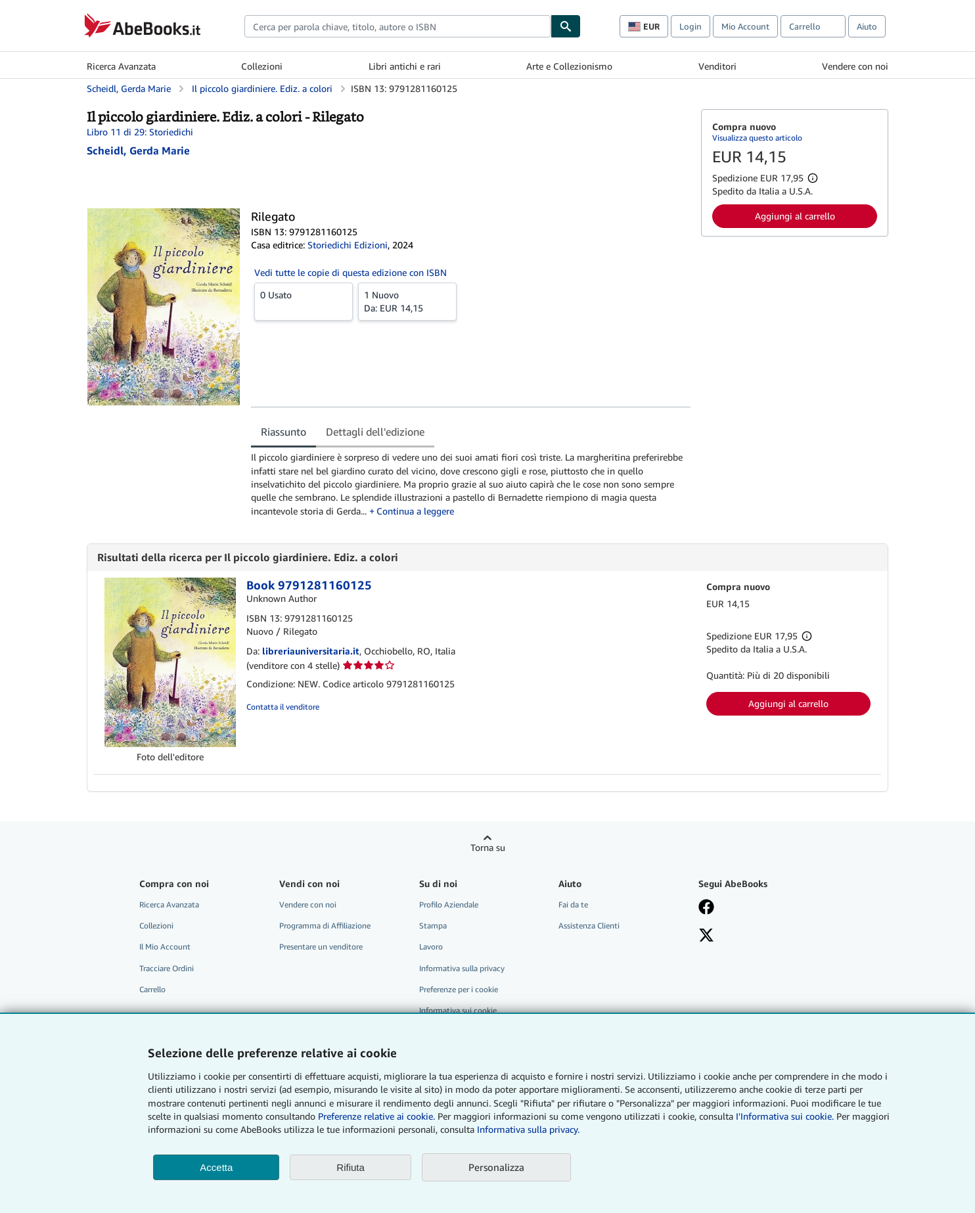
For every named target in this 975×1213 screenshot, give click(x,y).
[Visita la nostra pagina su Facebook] (706, 908)
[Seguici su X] (706, 936)
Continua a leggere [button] (415, 510)
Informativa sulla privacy (462, 968)
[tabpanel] (471, 484)
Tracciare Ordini (166, 968)
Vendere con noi (855, 66)
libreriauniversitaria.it (310, 650)
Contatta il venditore (282, 707)
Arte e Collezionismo (569, 66)
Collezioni (262, 66)
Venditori (717, 66)
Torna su (487, 847)
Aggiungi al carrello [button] (795, 215)
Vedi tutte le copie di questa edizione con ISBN (350, 272)
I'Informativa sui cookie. (785, 1116)
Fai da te (573, 904)
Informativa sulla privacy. (528, 1129)
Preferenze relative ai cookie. (376, 1116)
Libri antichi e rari (405, 66)
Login (690, 26)
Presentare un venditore (321, 946)
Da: (407, 300)
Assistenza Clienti (589, 925)
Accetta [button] (216, 1167)
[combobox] (397, 26)
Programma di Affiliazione (325, 925)
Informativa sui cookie (458, 1010)
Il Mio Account (165, 946)
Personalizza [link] (496, 1167)
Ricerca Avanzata (121, 66)
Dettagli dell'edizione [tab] (375, 431)
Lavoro (431, 946)
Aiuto (867, 26)
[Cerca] (565, 26)
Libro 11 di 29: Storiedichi (140, 131)
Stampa (433, 925)
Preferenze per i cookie (458, 989)
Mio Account (745, 26)
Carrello (152, 989)
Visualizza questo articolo (757, 138)
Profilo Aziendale (448, 904)
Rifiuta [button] (350, 1167)
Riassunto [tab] (283, 431)
